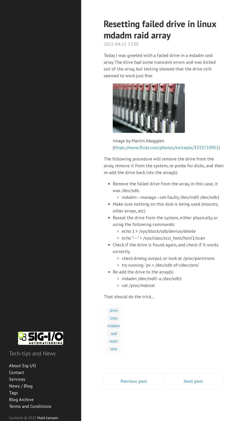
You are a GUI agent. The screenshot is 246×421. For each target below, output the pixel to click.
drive (114, 310)
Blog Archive (21, 399)
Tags (13, 393)
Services (17, 379)
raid (114, 333)
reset (114, 341)
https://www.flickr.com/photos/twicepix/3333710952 (166, 148)
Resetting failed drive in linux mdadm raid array (160, 29)
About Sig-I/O (22, 366)
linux (114, 318)
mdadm (114, 325)
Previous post (133, 381)
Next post (193, 381)
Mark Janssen (47, 417)
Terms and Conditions (30, 406)
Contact (16, 372)
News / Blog (21, 386)
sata (113, 348)
